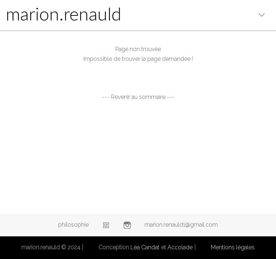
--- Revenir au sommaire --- (138, 97)
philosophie (73, 224)
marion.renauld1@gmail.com (181, 224)
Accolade (180, 247)
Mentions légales (233, 247)
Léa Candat (145, 247)
